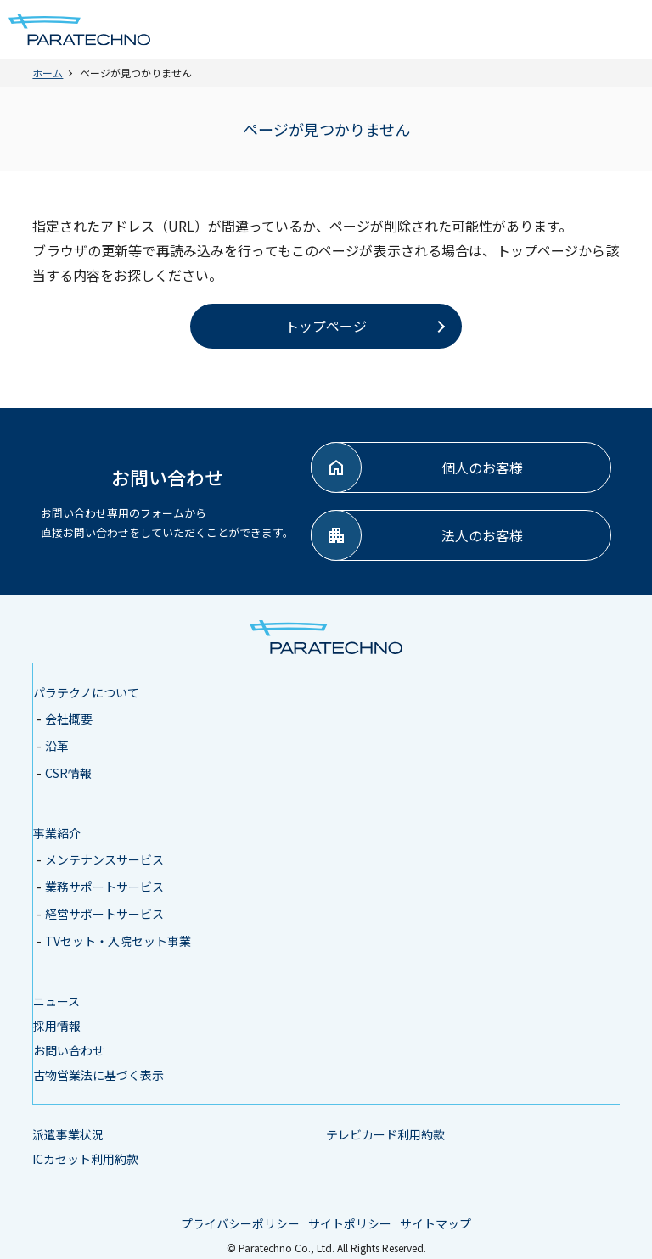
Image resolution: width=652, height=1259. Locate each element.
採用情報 (57, 1025)
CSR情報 (68, 772)
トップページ (326, 326)
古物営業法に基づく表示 (98, 1074)
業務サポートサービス (104, 886)
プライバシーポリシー (240, 1223)
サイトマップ (435, 1223)
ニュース (56, 1001)
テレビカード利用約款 (385, 1134)
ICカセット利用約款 (85, 1158)
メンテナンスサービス (104, 859)
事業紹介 (57, 833)
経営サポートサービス (104, 913)
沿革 (57, 745)
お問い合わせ (68, 1050)
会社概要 (69, 718)
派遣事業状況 (68, 1134)
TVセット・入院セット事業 (118, 940)
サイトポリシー (349, 1223)
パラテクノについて (86, 692)
